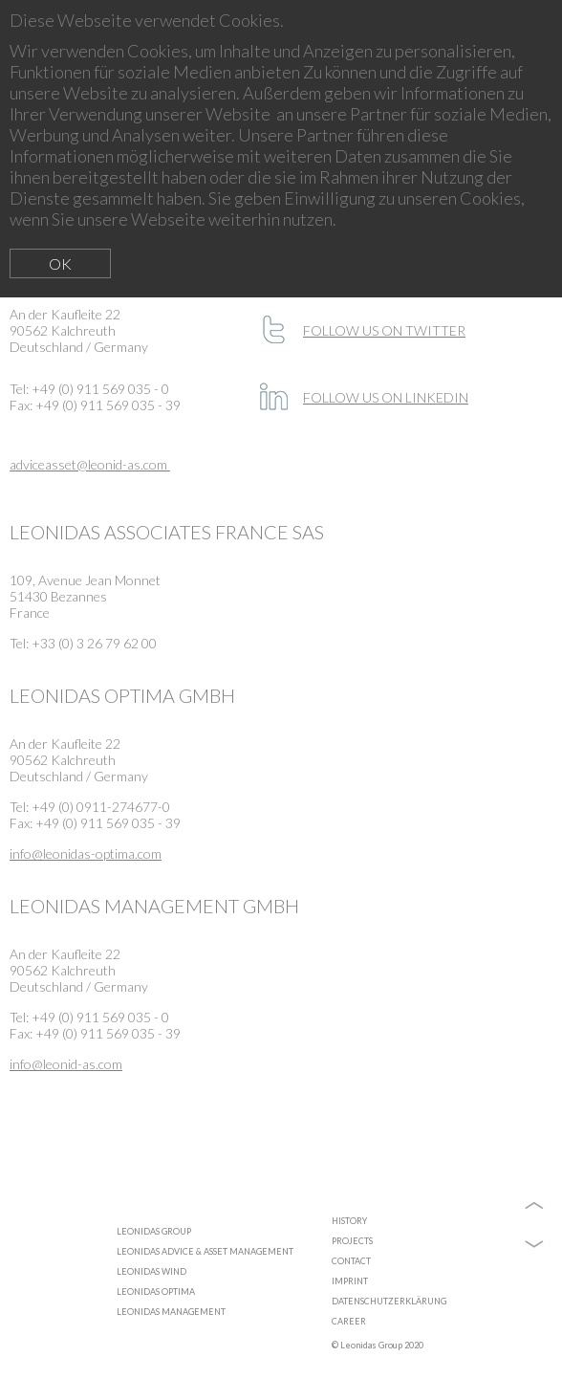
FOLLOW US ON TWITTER (384, 330)
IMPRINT (350, 1281)
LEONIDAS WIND (151, 1271)
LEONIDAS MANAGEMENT (171, 1311)
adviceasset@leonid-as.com (90, 464)
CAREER (349, 1321)
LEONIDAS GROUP (154, 1231)
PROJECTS (352, 1241)
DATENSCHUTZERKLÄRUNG (389, 1301)
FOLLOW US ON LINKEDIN (385, 397)
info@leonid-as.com (66, 1064)
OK (60, 263)
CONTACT (351, 1261)
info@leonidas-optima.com (86, 853)
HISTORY (349, 1220)
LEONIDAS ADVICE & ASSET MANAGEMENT (205, 1251)
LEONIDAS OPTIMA (156, 1291)
